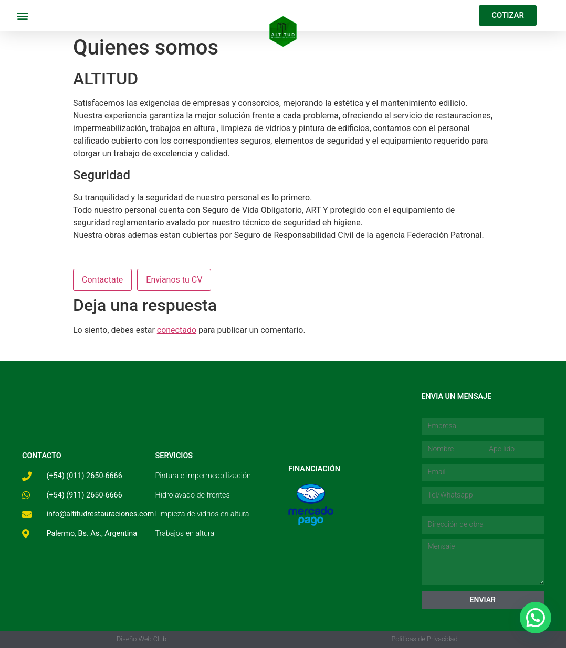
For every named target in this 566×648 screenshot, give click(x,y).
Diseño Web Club (141, 639)
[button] (22, 15)
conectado (176, 330)
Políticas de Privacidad (424, 639)
